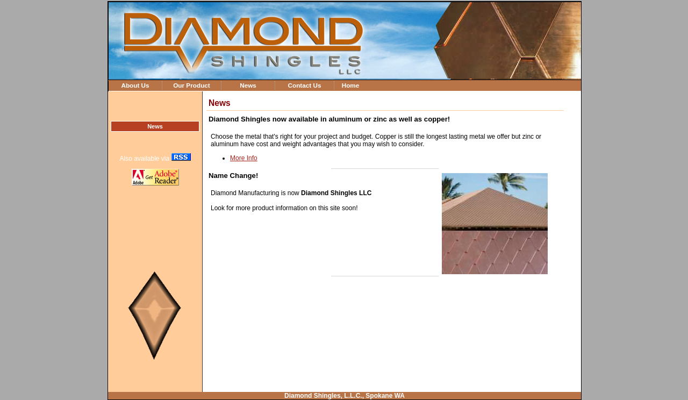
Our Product (191, 85)
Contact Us (304, 85)
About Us (135, 85)
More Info (243, 158)
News (248, 85)
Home (351, 85)
